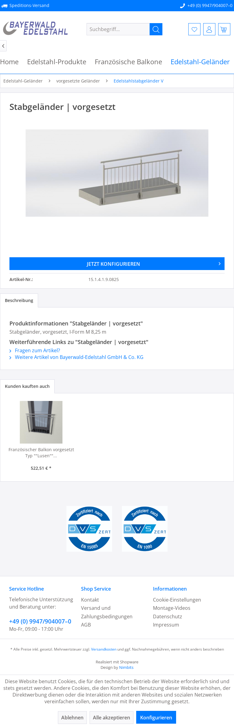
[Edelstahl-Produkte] (56, 61)
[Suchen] (156, 29)
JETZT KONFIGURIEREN (154, 263)
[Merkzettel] (194, 29)
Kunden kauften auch (27, 386)
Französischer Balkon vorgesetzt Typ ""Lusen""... (41, 452)
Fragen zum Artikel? (34, 350)
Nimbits (126, 667)
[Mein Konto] (209, 29)
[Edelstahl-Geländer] (200, 61)
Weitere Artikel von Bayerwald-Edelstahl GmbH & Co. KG (76, 357)
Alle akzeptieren (111, 717)
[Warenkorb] (224, 29)
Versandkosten (103, 649)
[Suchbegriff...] (125, 29)
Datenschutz (167, 616)
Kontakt (90, 599)
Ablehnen (72, 717)
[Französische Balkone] (128, 61)
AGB (86, 624)
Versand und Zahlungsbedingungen (107, 612)
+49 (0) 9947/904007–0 (209, 5)
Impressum (166, 624)
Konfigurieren (156, 717)
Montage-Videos (171, 608)
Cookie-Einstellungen (177, 599)
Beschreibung (19, 300)
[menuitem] (125, 29)
